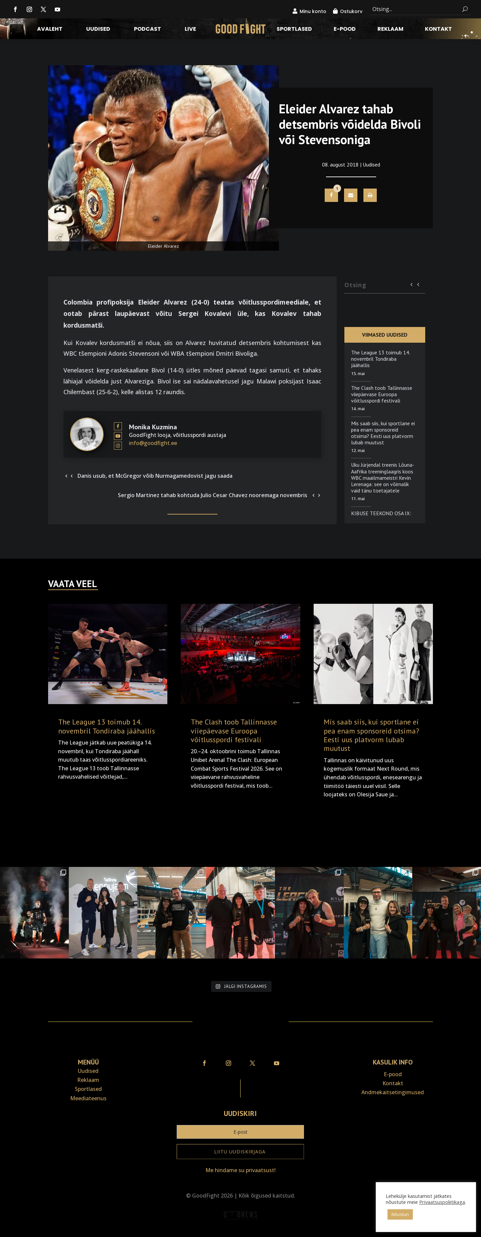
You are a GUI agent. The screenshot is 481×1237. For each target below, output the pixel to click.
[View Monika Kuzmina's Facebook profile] (118, 426)
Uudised (98, 30)
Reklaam (390, 30)
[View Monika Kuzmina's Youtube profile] (118, 436)
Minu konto (313, 11)
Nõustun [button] (400, 1214)
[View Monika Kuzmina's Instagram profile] (118, 446)
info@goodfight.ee (153, 443)
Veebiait (240, 1232)
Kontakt (438, 30)
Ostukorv (351, 11)
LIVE (190, 30)
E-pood (345, 30)
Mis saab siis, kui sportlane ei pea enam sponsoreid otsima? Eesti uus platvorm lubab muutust (383, 433)
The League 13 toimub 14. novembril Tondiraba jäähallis (380, 358)
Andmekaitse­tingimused (392, 1092)
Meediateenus (88, 1098)
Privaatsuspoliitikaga (442, 1202)
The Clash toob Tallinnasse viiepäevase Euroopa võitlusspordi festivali (381, 394)
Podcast (147, 30)
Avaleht (49, 30)
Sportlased (294, 30)
